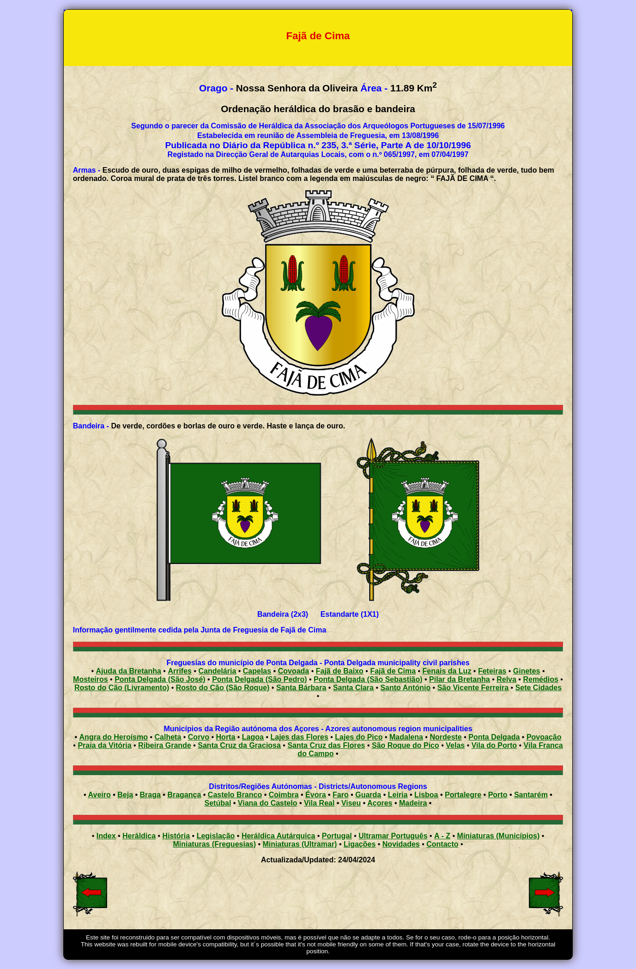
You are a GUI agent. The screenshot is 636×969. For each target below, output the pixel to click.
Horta (226, 737)
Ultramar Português (392, 836)
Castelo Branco (235, 795)
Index (106, 836)
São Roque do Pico (405, 745)
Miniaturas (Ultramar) (300, 844)
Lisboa (426, 795)
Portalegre (463, 795)
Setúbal (218, 803)
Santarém (531, 795)
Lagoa (253, 737)
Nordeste (445, 737)
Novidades (401, 844)
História (176, 836)
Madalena (406, 737)
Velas (455, 745)
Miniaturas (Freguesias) (214, 844)
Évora (315, 795)
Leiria (398, 795)
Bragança (184, 795)
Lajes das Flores (299, 737)
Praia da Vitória (104, 745)
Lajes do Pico (358, 737)
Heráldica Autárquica (278, 836)
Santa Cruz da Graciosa (239, 745)
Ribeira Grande (164, 745)
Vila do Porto (494, 745)
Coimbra (284, 795)
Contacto (442, 844)
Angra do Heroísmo (113, 737)
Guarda (368, 795)
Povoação (544, 737)
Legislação (216, 836)
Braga (150, 795)
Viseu (351, 803)
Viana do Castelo (267, 803)
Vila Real (319, 803)
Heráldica (139, 836)
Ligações (360, 844)
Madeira (413, 803)
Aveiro (99, 795)
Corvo (198, 737)
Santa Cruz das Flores (326, 745)
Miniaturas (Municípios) (498, 836)
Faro (341, 795)
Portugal (337, 836)
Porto (498, 795)
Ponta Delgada (494, 737)
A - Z (442, 836)
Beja (125, 795)
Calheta (168, 737)
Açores (379, 803)
